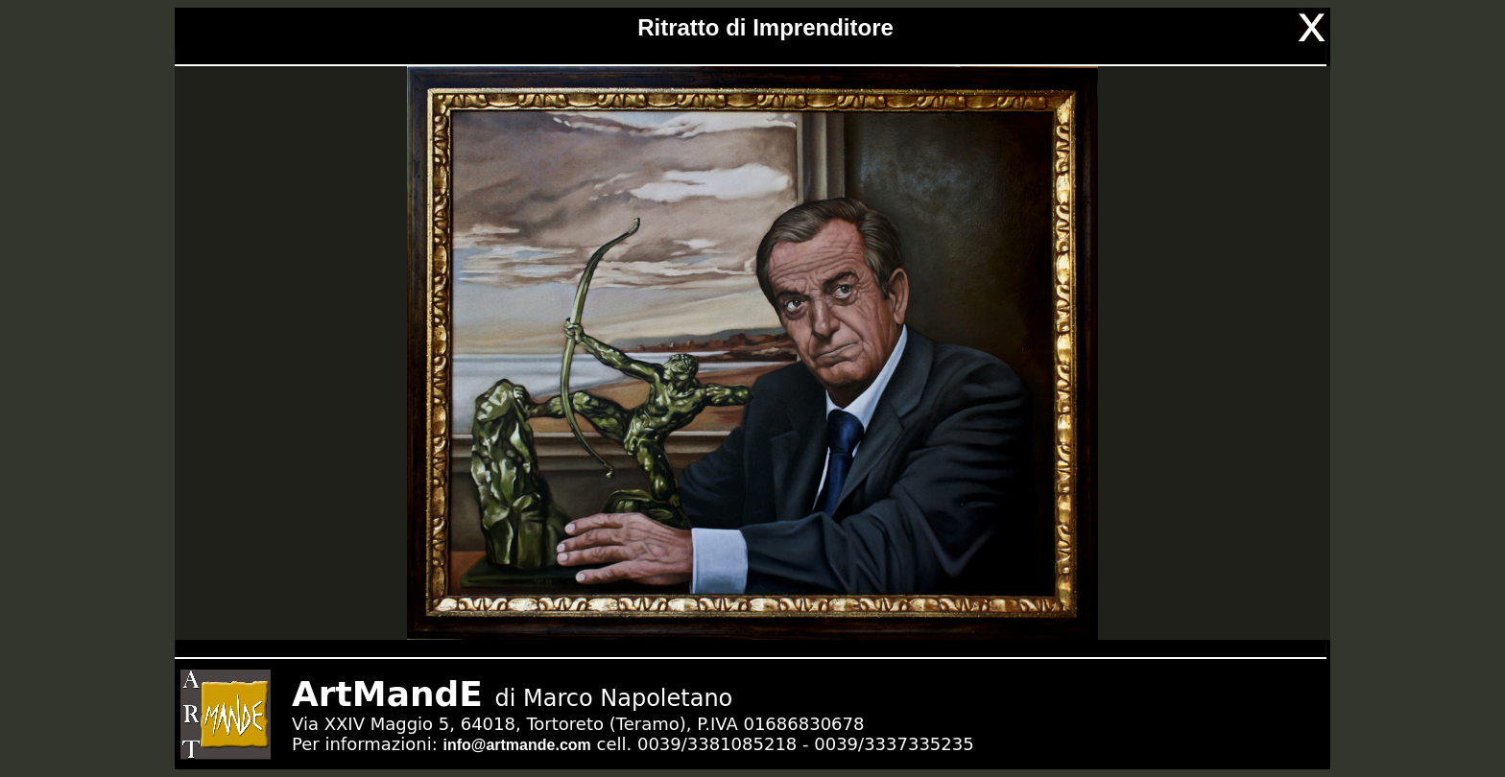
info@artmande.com (516, 745)
